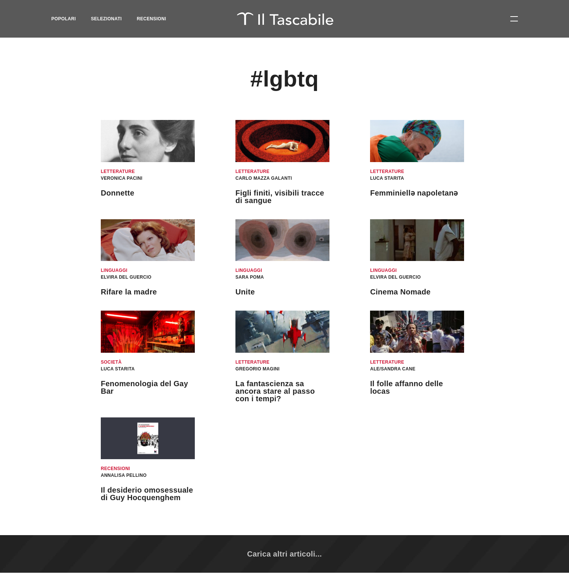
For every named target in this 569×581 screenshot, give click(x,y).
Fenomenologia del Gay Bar (144, 387)
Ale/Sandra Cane (392, 369)
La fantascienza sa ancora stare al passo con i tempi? (275, 391)
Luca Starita (387, 178)
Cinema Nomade (400, 292)
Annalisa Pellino (124, 475)
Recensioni (151, 18)
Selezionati (106, 18)
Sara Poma (249, 277)
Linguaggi (114, 270)
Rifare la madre (129, 292)
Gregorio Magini (257, 369)
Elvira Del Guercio (126, 277)
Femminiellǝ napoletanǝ (414, 193)
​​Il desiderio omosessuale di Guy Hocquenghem (147, 494)
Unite (245, 292)
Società (111, 362)
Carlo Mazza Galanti (263, 178)
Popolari (64, 18)
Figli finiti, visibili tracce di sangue (279, 197)
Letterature (118, 171)
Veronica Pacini (122, 178)
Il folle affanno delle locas (406, 387)
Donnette (117, 193)
